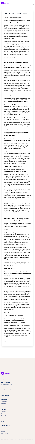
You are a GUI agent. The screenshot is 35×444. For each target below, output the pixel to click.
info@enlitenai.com (6, 379)
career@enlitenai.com (6, 384)
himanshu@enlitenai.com (7, 390)
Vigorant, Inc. (29, 439)
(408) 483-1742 (4, 392)
